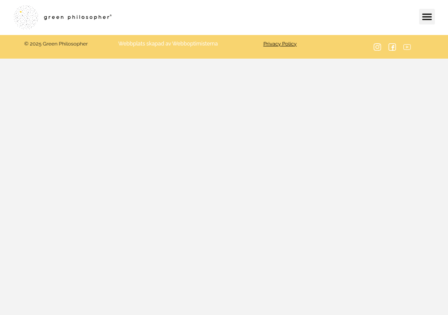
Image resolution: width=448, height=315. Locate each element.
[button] (427, 16)
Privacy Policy (280, 44)
